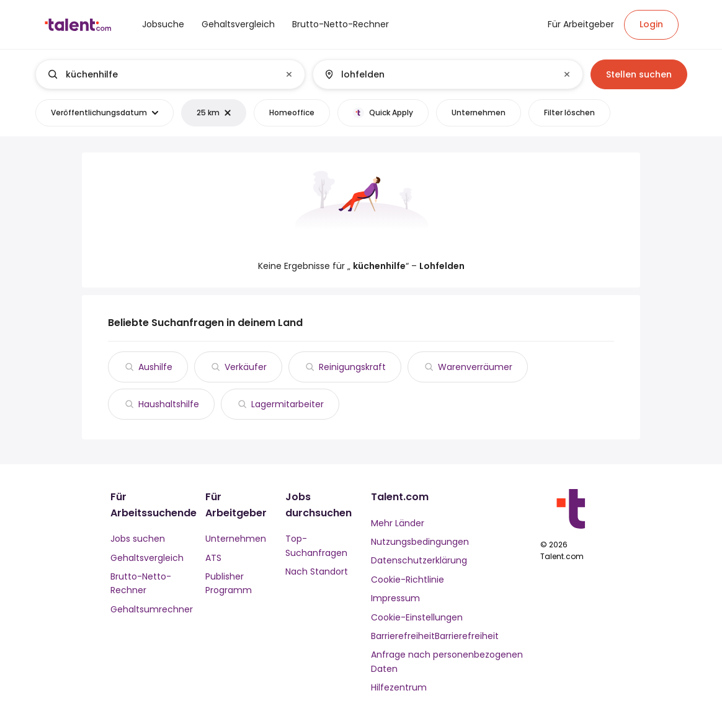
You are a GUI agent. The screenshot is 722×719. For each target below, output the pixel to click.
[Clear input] (289, 74)
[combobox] (170, 74)
